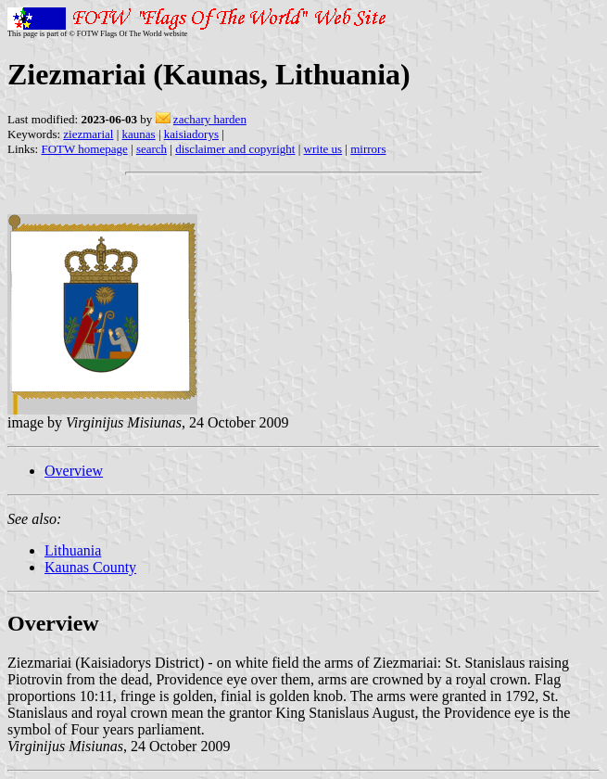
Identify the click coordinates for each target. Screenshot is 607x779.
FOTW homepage (84, 149)
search (151, 149)
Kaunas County (90, 567)
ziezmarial (88, 134)
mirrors (368, 149)
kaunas (139, 134)
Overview (73, 471)
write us (323, 149)
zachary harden (210, 119)
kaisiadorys (191, 134)
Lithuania (72, 550)
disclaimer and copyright (235, 149)
